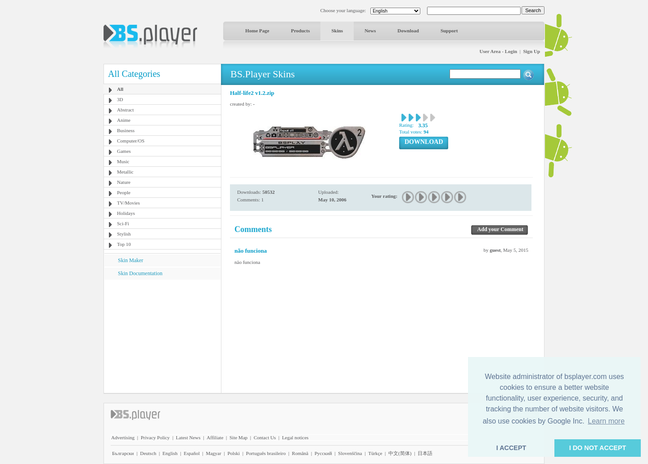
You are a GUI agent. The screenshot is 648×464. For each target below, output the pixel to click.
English (170, 453)
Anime (123, 120)
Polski (233, 453)
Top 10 (124, 244)
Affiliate (215, 437)
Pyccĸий (323, 453)
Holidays (126, 213)
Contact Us (265, 437)
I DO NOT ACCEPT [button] (597, 447)
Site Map (239, 437)
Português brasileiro (266, 453)
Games (124, 151)
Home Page (257, 30)
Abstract (125, 109)
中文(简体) (399, 453)
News (370, 30)
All (120, 89)
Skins (337, 30)
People (123, 192)
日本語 (425, 453)
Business (126, 130)
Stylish (124, 233)
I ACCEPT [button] (511, 447)
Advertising (123, 437)
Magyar (213, 453)
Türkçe (375, 453)
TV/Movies (128, 202)
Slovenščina (350, 453)
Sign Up (531, 51)
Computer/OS (130, 140)
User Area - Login (499, 51)
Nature (123, 182)
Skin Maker (130, 260)
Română (300, 453)
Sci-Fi (123, 223)
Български (123, 453)
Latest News (188, 437)
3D (120, 99)
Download (408, 30)
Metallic (125, 171)
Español (191, 453)
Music (123, 161)
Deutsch (148, 453)
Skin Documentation (140, 273)
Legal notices (295, 437)
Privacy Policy (155, 437)
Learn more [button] (606, 421)
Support (449, 30)
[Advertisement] (162, 336)
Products (300, 30)
